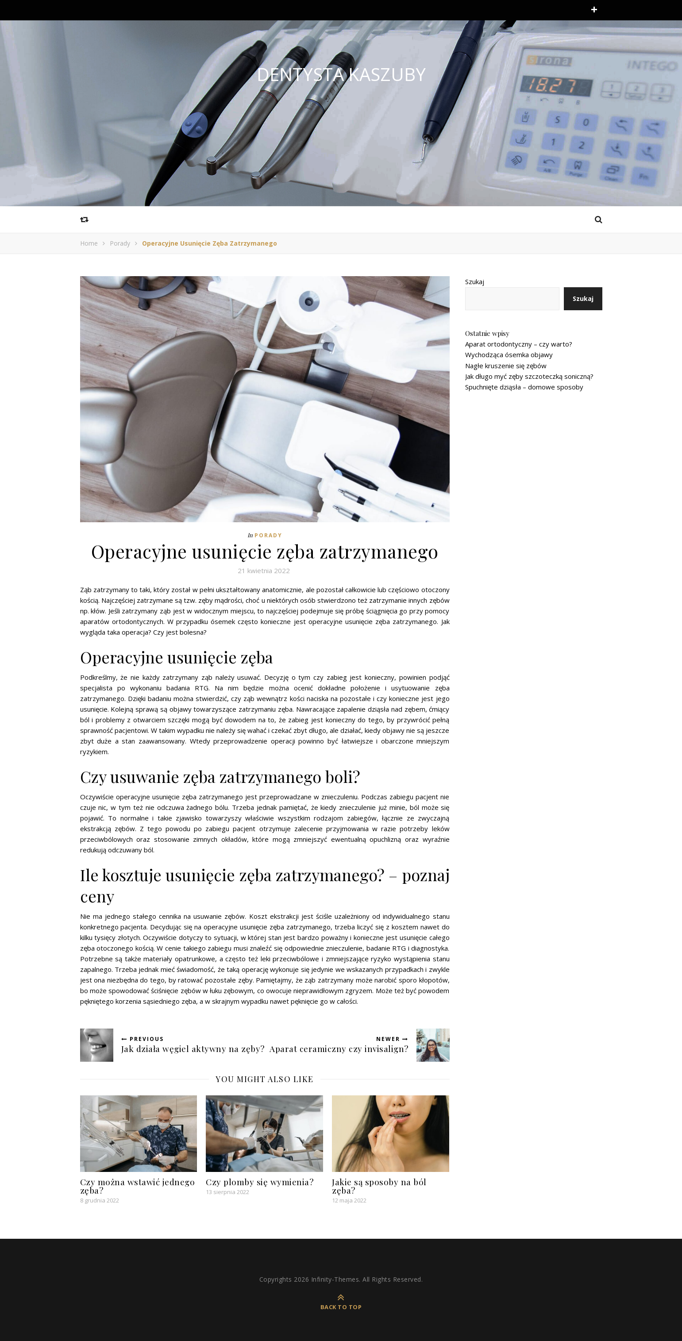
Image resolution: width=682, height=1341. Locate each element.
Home (89, 243)
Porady (120, 243)
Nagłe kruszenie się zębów (506, 365)
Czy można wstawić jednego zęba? (137, 1186)
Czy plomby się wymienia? (259, 1181)
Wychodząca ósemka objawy (509, 354)
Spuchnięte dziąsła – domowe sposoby (524, 386)
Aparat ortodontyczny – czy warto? (518, 343)
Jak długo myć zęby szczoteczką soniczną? (529, 376)
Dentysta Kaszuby (341, 74)
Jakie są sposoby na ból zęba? (379, 1186)
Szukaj (474, 281)
